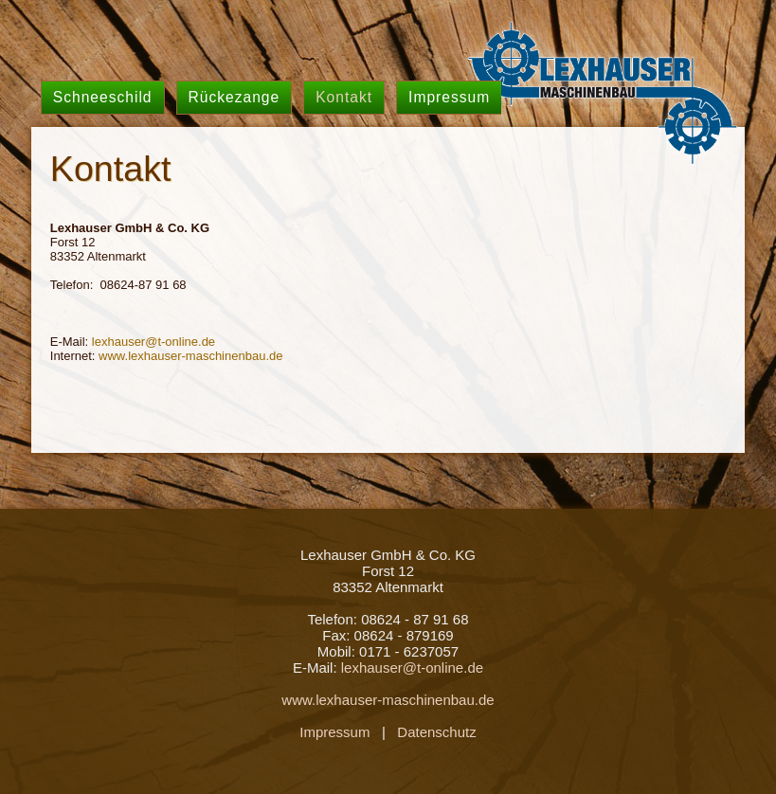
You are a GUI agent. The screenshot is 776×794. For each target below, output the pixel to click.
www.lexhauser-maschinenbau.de (190, 356)
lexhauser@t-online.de (153, 341)
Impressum (334, 732)
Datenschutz (436, 732)
